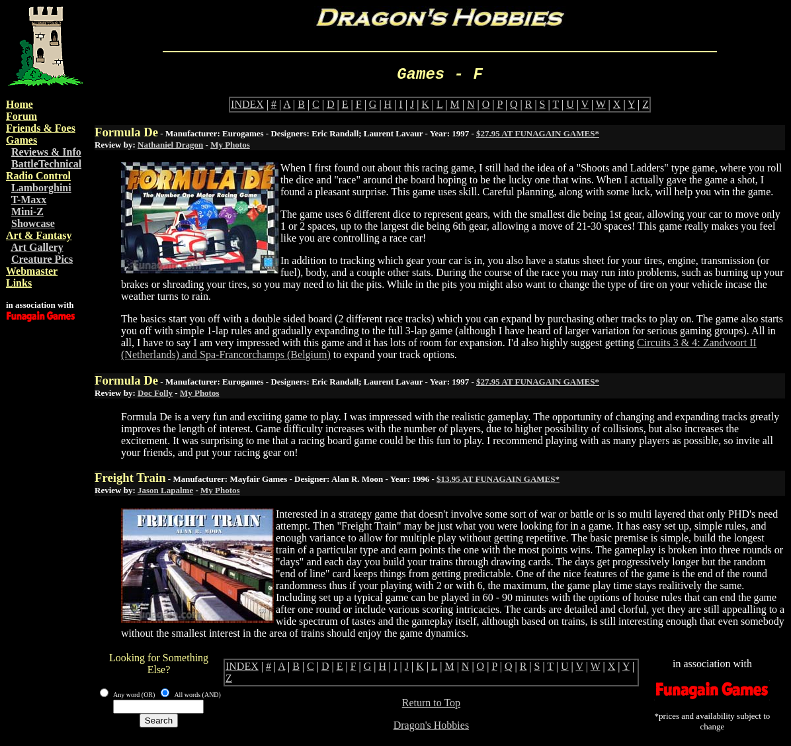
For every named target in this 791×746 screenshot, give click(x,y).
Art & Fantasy (39, 235)
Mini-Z (27, 211)
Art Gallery (37, 247)
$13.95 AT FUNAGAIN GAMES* (498, 479)
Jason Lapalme (165, 490)
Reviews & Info (46, 152)
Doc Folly (155, 393)
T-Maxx (29, 199)
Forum (21, 116)
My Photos (230, 145)
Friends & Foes (40, 128)
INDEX (247, 104)
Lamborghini (41, 187)
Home (19, 104)
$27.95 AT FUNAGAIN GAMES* (537, 133)
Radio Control (38, 175)
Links (19, 283)
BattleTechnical (46, 163)
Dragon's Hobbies (431, 725)
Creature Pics (42, 259)
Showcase (33, 223)
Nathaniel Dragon (170, 145)
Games (21, 140)
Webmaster (32, 271)
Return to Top (431, 702)
